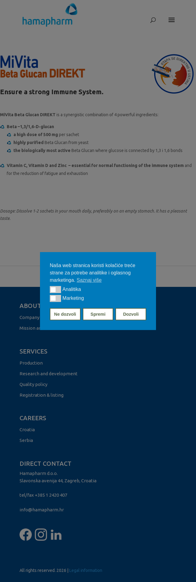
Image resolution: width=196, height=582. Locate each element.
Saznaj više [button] (89, 280)
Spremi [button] (98, 314)
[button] (55, 289)
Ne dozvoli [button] (65, 314)
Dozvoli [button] (131, 314)
